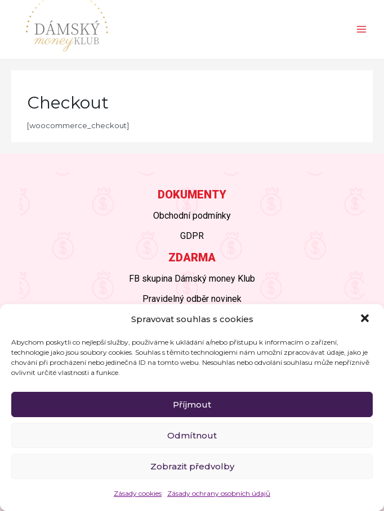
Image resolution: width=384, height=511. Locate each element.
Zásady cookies (138, 493)
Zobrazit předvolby (192, 466)
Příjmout (192, 404)
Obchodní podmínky (192, 215)
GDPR (192, 235)
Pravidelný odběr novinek (192, 298)
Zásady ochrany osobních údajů (218, 493)
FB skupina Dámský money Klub (192, 278)
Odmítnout (192, 435)
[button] (366, 319)
